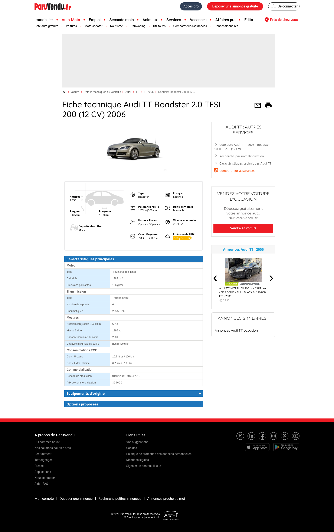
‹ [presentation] (215, 277)
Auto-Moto (71, 19)
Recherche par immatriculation (238, 155)
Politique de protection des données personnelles (158, 454)
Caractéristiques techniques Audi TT (242, 163)
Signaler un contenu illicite (143, 466)
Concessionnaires (226, 26)
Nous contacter (45, 478)
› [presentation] (271, 277)
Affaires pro (225, 19)
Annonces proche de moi (166, 499)
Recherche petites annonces (119, 499)
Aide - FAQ (41, 483)
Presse (39, 466)
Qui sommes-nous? (47, 442)
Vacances (198, 19)
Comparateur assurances (234, 170)
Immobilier (44, 19)
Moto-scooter (93, 26)
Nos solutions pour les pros (53, 448)
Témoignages (44, 460)
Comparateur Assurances (190, 26)
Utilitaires (159, 26)
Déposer (235, 6)
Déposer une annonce (76, 499)
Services (173, 19)
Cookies (131, 448)
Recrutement (43, 454)
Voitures (71, 26)
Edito (248, 19)
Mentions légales (137, 460)
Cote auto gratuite (46, 26)
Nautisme (116, 26)
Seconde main (121, 19)
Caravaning (138, 26)
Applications (43, 472)
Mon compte (44, 499)
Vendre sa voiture (243, 228)
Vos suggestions (137, 442)
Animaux (150, 19)
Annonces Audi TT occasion (236, 330)
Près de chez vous (280, 19)
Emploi (95, 19)
